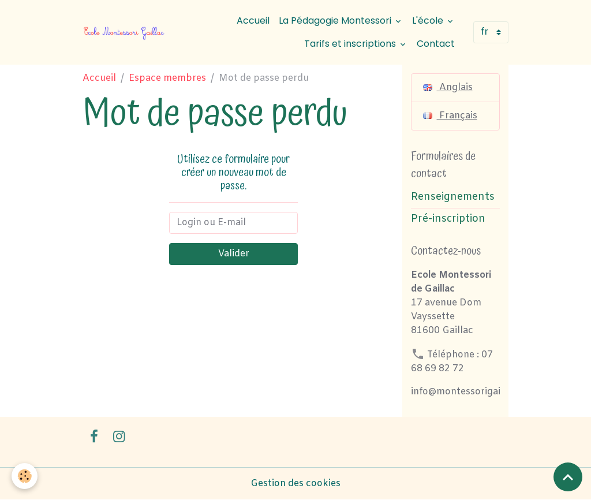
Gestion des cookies (295, 483)
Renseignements (453, 197)
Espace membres (167, 78)
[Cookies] (25, 476)
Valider (233, 254)
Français (450, 116)
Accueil (253, 20)
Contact (436, 43)
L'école (429, 20)
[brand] (124, 32)
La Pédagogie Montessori (336, 20)
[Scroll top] (567, 476)
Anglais (448, 87)
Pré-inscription (448, 219)
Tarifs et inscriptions (351, 43)
